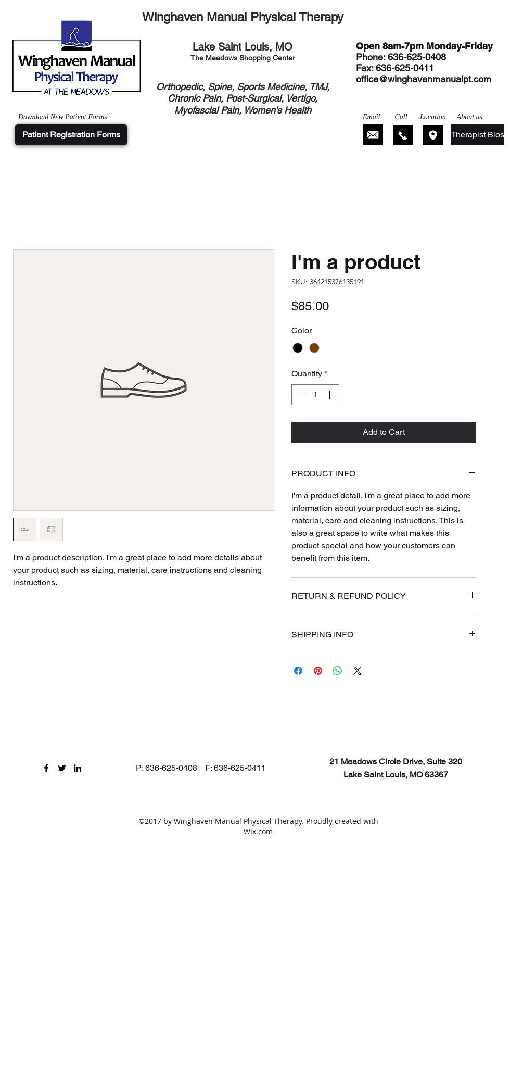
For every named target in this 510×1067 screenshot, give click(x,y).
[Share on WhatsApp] (338, 670)
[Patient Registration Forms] (71, 134)
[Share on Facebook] (298, 670)
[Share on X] (357, 670)
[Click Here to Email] (373, 134)
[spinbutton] (315, 395)
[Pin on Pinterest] (318, 670)
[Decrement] (300, 395)
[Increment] (330, 395)
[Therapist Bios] (477, 134)
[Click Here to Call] (403, 135)
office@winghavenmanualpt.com (423, 78)
